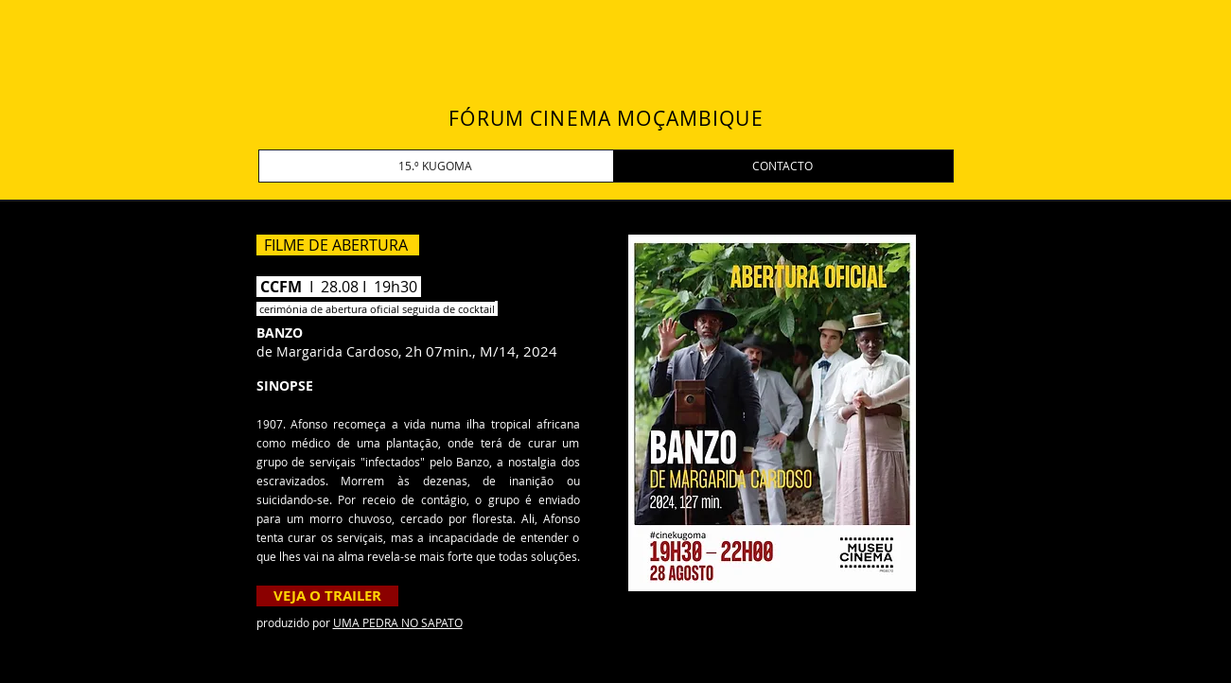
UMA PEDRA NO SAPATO (398, 622)
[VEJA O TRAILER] (327, 596)
